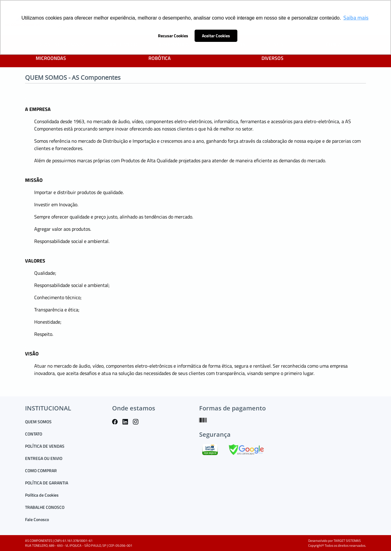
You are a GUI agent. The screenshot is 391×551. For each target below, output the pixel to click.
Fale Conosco (37, 519)
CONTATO (33, 434)
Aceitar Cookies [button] (216, 35)
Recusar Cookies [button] (173, 35)
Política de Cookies (42, 495)
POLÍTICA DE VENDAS (44, 446)
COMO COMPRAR (41, 470)
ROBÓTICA (159, 58)
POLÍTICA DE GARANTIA (46, 482)
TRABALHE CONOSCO (44, 507)
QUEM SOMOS (38, 421)
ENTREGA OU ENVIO (43, 458)
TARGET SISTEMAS (347, 540)
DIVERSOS (272, 58)
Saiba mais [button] (355, 17)
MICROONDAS (51, 58)
